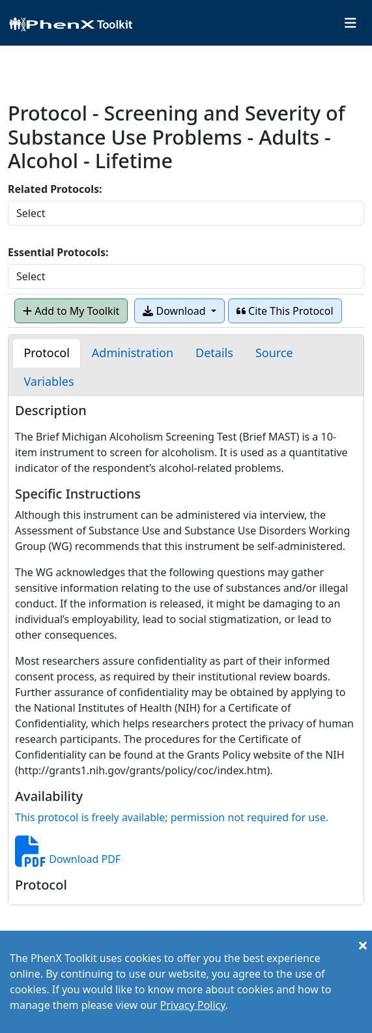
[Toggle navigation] (350, 23)
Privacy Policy (192, 1005)
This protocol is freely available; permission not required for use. (171, 817)
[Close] (363, 945)
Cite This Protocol (285, 311)
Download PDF (68, 859)
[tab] (46, 353)
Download (175, 311)
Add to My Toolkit (71, 311)
